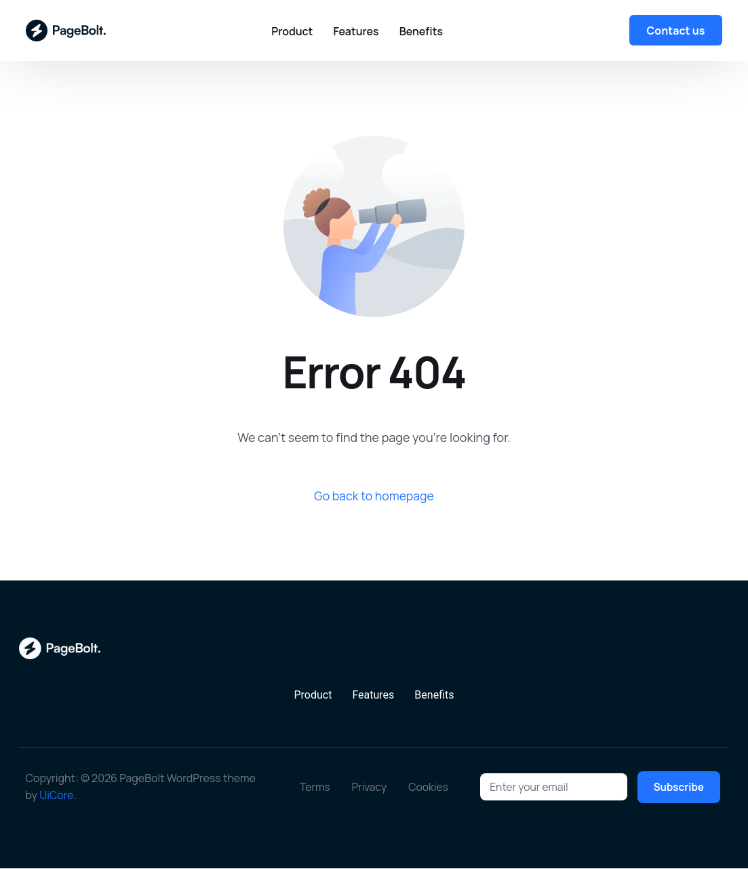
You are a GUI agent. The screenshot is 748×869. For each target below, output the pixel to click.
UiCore (56, 795)
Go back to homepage (374, 495)
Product (313, 695)
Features (373, 695)
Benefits (434, 695)
